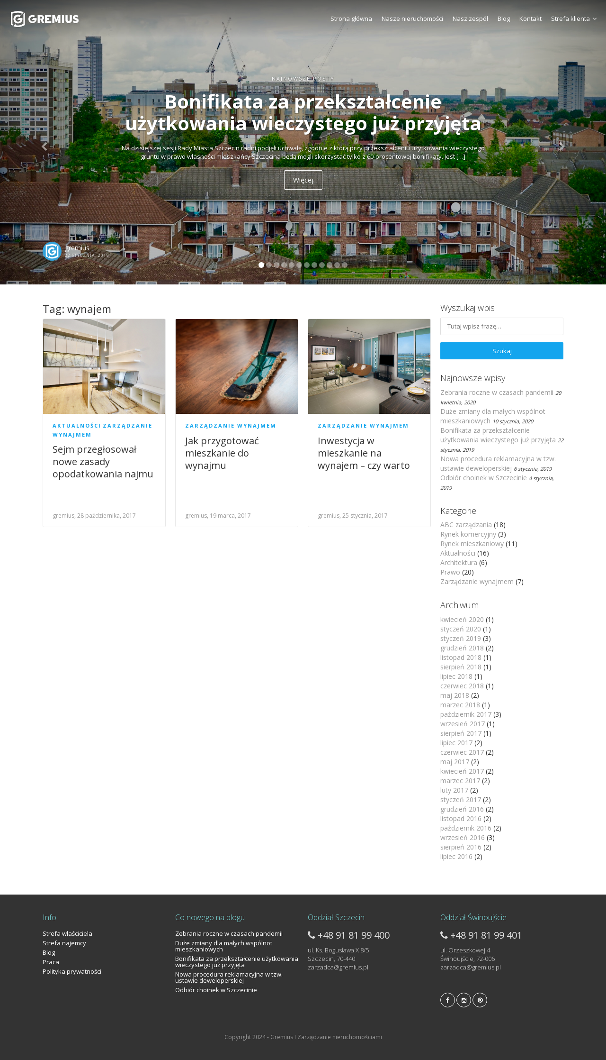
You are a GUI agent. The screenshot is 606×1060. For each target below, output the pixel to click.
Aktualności (77, 425)
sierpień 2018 (460, 666)
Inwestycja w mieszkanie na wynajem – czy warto (364, 453)
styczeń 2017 (460, 799)
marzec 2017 (460, 780)
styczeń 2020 (460, 628)
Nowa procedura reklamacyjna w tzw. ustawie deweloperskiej (498, 463)
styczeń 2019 (460, 638)
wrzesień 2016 (462, 837)
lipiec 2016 (456, 856)
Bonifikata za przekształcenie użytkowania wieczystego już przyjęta (498, 435)
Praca (51, 962)
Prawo (450, 571)
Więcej (303, 179)
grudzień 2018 (462, 647)
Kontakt (530, 18)
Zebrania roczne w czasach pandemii (496, 392)
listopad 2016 (460, 818)
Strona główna (351, 18)
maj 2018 (454, 695)
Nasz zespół (470, 18)
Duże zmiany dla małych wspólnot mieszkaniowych (223, 946)
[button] (45, 142)
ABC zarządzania (466, 524)
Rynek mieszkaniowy (472, 543)
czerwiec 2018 (462, 685)
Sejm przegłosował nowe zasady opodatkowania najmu (103, 461)
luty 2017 (454, 790)
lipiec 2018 (456, 676)
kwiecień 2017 (462, 771)
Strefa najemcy (64, 943)
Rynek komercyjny (468, 534)
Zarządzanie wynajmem (230, 425)
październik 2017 (465, 714)
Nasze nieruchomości (412, 18)
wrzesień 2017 (462, 723)
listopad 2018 (460, 657)
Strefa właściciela (67, 933)
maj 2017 (454, 761)
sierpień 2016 (460, 846)
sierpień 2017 (460, 733)
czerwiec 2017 (462, 752)
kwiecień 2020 (462, 619)
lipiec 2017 (456, 742)
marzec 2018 (460, 704)
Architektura (458, 562)
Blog (504, 18)
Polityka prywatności (72, 971)
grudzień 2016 (462, 808)
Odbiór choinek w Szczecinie (483, 477)
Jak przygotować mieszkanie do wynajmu (222, 453)
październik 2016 (465, 827)
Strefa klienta (574, 18)
